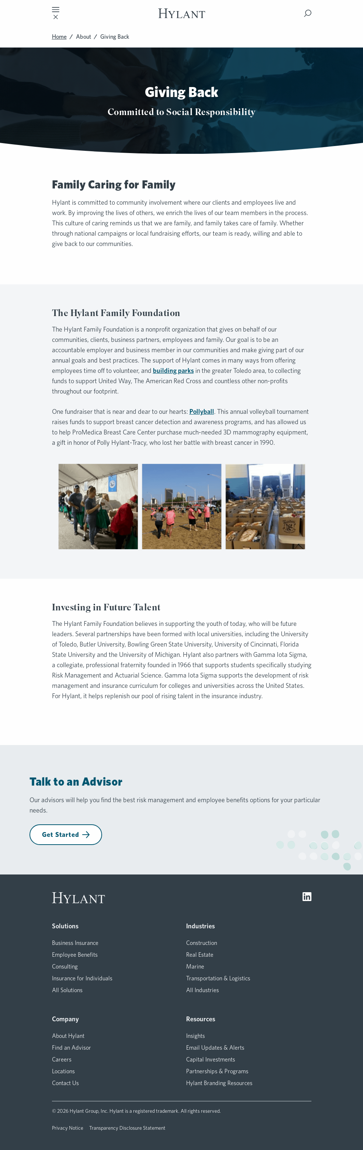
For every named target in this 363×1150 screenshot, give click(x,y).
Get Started (66, 834)
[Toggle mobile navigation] (55, 13)
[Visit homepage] (181, 13)
